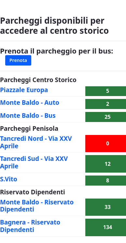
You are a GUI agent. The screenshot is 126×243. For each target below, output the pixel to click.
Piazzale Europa (24, 90)
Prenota (18, 60)
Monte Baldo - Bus (28, 115)
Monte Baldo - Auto (29, 102)
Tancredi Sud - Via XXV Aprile (34, 162)
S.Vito (8, 179)
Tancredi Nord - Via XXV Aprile (36, 142)
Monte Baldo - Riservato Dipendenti (37, 206)
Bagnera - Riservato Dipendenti (30, 226)
